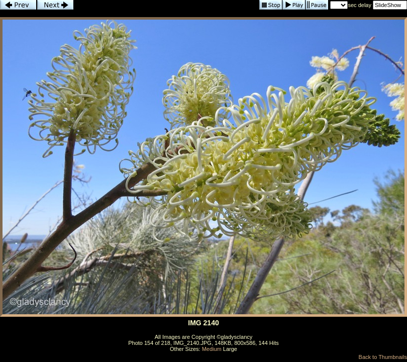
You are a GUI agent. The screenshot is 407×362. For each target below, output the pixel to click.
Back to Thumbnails (383, 357)
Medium (212, 349)
